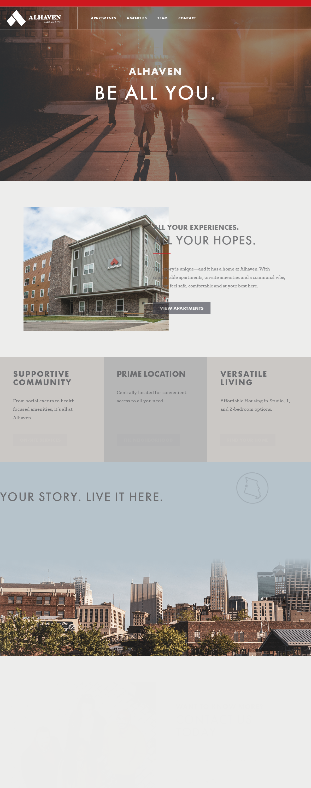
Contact (187, 17)
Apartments (103, 17)
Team (162, 17)
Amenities (137, 17)
